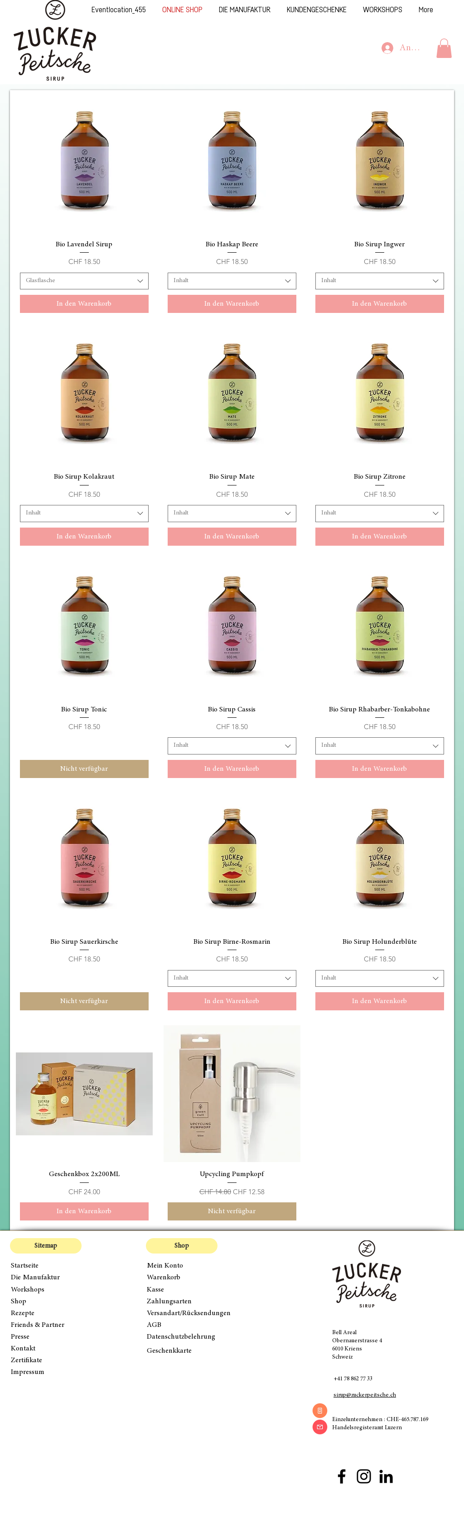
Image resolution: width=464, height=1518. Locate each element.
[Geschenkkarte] (182, 1351)
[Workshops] (46, 1290)
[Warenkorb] (182, 1277)
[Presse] (46, 1337)
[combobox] (84, 281)
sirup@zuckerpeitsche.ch (365, 1395)
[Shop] (46, 1301)
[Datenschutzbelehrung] (187, 1337)
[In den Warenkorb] (84, 304)
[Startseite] (46, 1266)
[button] (444, 48)
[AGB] (182, 1325)
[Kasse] (182, 1290)
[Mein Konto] (182, 1266)
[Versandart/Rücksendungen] (191, 1313)
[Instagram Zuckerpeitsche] (363, 1476)
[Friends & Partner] (46, 1325)
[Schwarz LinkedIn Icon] (386, 1476)
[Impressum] (46, 1372)
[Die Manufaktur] (46, 1277)
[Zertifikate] (46, 1360)
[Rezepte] (46, 1313)
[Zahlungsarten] (182, 1301)
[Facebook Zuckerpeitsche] (341, 1476)
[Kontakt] (46, 1349)
